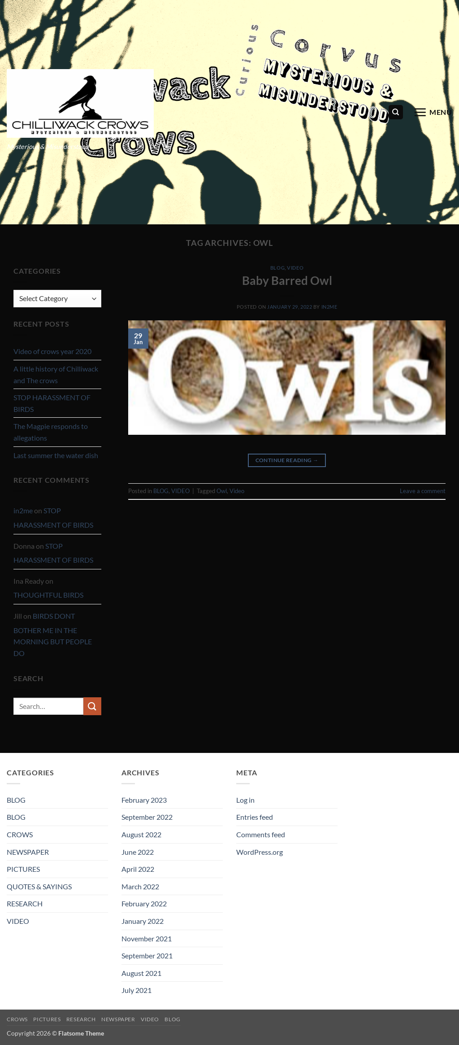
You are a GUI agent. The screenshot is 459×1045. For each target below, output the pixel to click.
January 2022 (142, 921)
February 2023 (144, 800)
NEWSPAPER (28, 852)
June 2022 (137, 852)
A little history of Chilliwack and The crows (55, 374)
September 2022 (147, 817)
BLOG (277, 268)
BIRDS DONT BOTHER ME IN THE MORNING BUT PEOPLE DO (52, 634)
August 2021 (141, 973)
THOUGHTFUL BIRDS (48, 594)
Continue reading (287, 460)
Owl (222, 490)
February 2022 (144, 903)
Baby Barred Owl (287, 280)
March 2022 (140, 886)
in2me (23, 510)
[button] (432, 112)
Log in (245, 800)
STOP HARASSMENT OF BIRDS (52, 403)
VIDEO (295, 268)
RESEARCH (25, 903)
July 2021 (136, 990)
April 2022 (137, 869)
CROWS (20, 834)
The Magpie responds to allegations (50, 432)
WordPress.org (259, 852)
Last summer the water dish (55, 455)
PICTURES (23, 869)
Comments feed (260, 834)
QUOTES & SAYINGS (39, 886)
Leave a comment (423, 490)
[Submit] (92, 706)
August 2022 (141, 834)
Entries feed (254, 817)
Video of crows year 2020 (52, 351)
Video (237, 490)
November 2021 (146, 938)
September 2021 (147, 955)
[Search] (396, 112)
